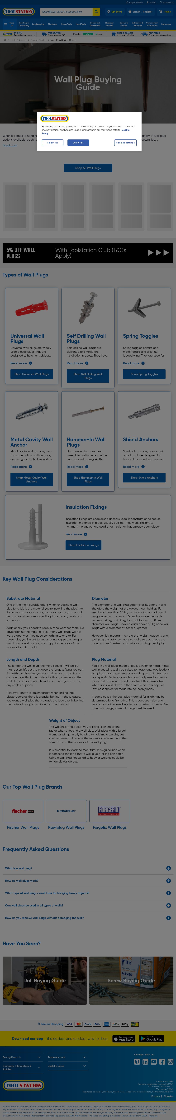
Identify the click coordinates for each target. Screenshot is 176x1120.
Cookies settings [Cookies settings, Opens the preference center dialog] (125, 142)
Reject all (52, 142)
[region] (89, 131)
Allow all (78, 142)
